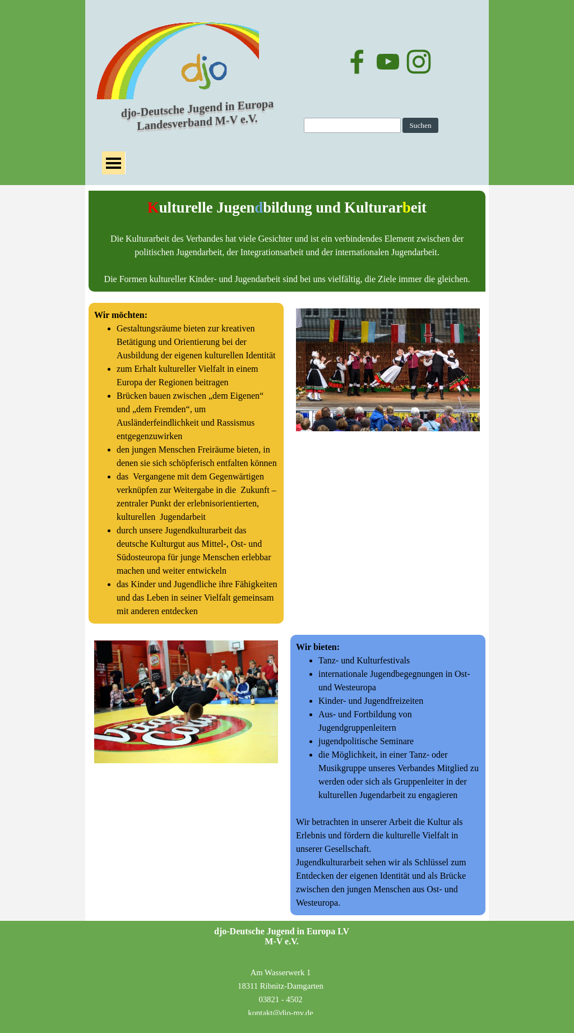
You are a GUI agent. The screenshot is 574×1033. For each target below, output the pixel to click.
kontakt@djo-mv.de (280, 1012)
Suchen (420, 125)
